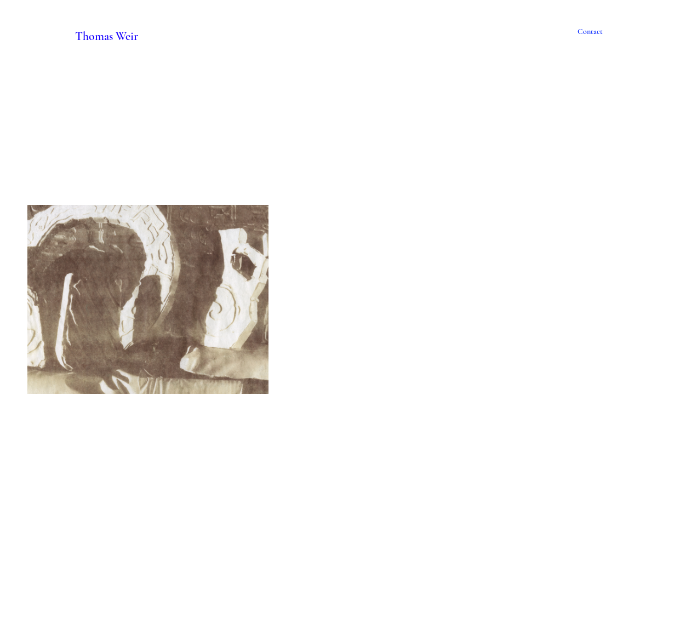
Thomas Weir (106, 35)
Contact (590, 31)
